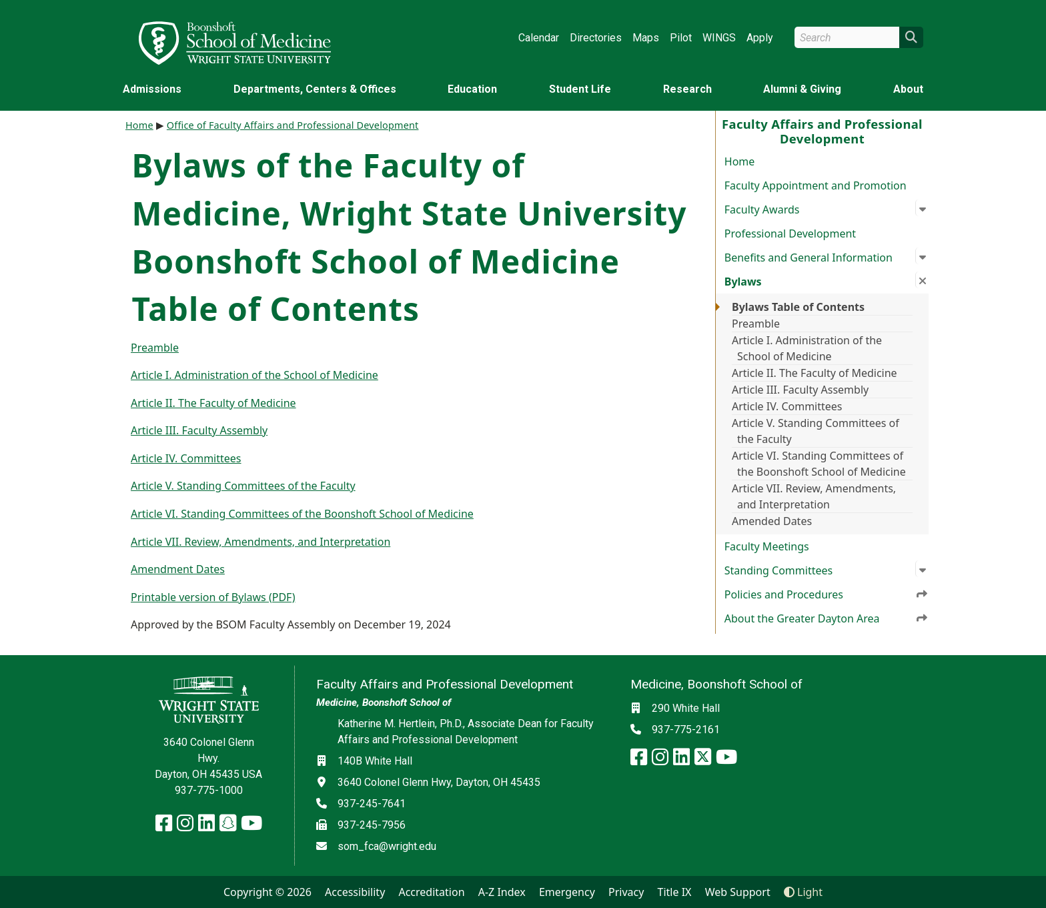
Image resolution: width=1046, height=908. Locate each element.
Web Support (737, 892)
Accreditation (431, 892)
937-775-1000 (209, 790)
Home (739, 161)
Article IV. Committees (787, 406)
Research (687, 89)
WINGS (719, 37)
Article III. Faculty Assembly (800, 389)
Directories (596, 37)
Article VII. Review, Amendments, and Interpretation (814, 496)
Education (472, 89)
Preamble (756, 323)
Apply (759, 37)
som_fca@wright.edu (387, 846)
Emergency (567, 892)
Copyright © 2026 (267, 892)
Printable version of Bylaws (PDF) (213, 597)
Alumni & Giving (802, 89)
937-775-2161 (686, 729)
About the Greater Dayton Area (826, 618)
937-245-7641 (372, 803)
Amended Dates (772, 521)
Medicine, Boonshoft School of (383, 703)
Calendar (538, 37)
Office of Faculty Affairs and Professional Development (293, 125)
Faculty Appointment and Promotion (815, 185)
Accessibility (355, 892)
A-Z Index (502, 892)
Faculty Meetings (766, 546)
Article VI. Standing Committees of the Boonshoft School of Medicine (819, 463)
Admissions (152, 89)
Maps (645, 37)
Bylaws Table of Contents (798, 307)
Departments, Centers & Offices (314, 89)
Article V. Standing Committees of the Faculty (815, 431)
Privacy (626, 892)
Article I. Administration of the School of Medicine (807, 348)
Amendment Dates (178, 569)
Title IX (675, 892)
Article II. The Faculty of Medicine (814, 373)
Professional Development (790, 233)
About (908, 89)
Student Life (580, 89)
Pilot (681, 37)
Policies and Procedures (826, 594)
